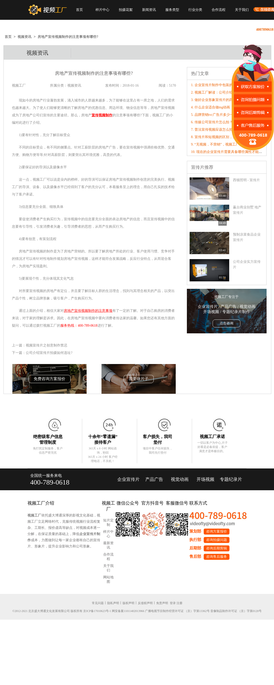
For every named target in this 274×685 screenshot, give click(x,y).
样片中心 (102, 10)
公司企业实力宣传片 (247, 264)
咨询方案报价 (216, 531)
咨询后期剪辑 (216, 548)
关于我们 (242, 10)
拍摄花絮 (126, 10)
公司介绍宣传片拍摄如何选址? (49, 353)
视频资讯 (24, 37)
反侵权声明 (145, 603)
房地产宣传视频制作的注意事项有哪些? (68, 37)
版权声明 (128, 603)
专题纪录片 (231, 479)
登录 (173, 603)
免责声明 (162, 603)
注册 (179, 603)
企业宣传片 (128, 479)
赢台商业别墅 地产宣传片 (247, 210)
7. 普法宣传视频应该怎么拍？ (213, 129)
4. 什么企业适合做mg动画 (210, 107)
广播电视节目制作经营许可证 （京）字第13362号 (177, 611)
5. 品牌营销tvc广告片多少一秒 (214, 115)
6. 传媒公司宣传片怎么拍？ (212, 122)
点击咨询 (226, 323)
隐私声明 (113, 603)
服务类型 (172, 10)
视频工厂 (34, 515)
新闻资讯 (149, 10)
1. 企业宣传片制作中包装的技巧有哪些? (221, 85)
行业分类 (195, 10)
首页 (79, 10)
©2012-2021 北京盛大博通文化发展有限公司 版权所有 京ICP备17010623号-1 (61, 611)
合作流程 (218, 10)
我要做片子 (139, 379)
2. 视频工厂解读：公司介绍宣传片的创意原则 (225, 92)
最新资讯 (108, 545)
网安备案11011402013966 (128, 611)
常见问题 (98, 603)
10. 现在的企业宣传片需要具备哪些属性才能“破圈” (230, 152)
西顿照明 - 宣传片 (246, 180)
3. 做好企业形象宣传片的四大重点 (217, 100)
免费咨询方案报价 (49, 379)
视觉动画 (180, 479)
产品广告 (154, 479)
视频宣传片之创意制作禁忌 (46, 345)
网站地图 (108, 579)
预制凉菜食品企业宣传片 (247, 237)
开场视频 (205, 479)
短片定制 (108, 522)
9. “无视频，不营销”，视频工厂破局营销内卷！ (227, 144)
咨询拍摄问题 (216, 540)
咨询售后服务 (216, 557)
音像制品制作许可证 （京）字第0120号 (236, 611)
